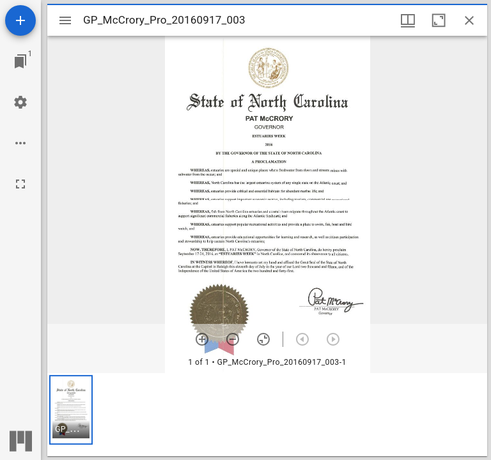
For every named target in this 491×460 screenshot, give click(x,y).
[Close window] (469, 20)
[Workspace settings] (20, 102)
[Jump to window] (20, 61)
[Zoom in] (202, 339)
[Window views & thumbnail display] (408, 20)
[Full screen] (20, 184)
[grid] (267, 414)
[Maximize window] (438, 20)
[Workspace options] (20, 143)
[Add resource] (20, 20)
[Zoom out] (232, 339)
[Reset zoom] (263, 339)
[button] (71, 409)
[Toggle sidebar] (65, 20)
